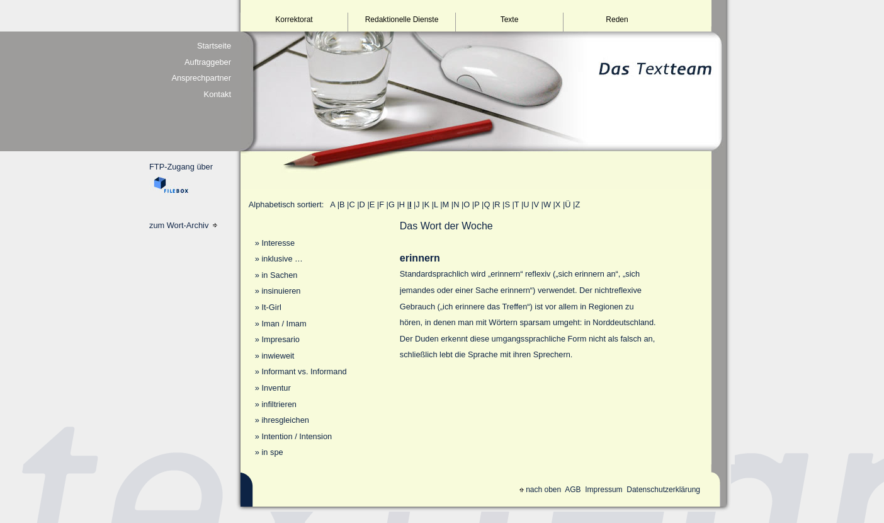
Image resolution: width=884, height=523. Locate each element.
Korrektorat (293, 19)
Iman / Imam (283, 323)
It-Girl (271, 307)
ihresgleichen (285, 420)
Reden (617, 19)
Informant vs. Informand (303, 371)
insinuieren (280, 291)
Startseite (214, 45)
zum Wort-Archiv (183, 225)
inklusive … (281, 258)
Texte (510, 19)
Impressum (603, 489)
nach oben (540, 489)
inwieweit (277, 355)
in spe (272, 452)
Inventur (275, 388)
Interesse (278, 243)
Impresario (280, 339)
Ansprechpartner (201, 78)
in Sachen (279, 275)
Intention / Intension (296, 436)
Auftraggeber (207, 62)
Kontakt (217, 94)
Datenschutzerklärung (663, 489)
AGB (573, 489)
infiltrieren (278, 404)
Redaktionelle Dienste (402, 19)
